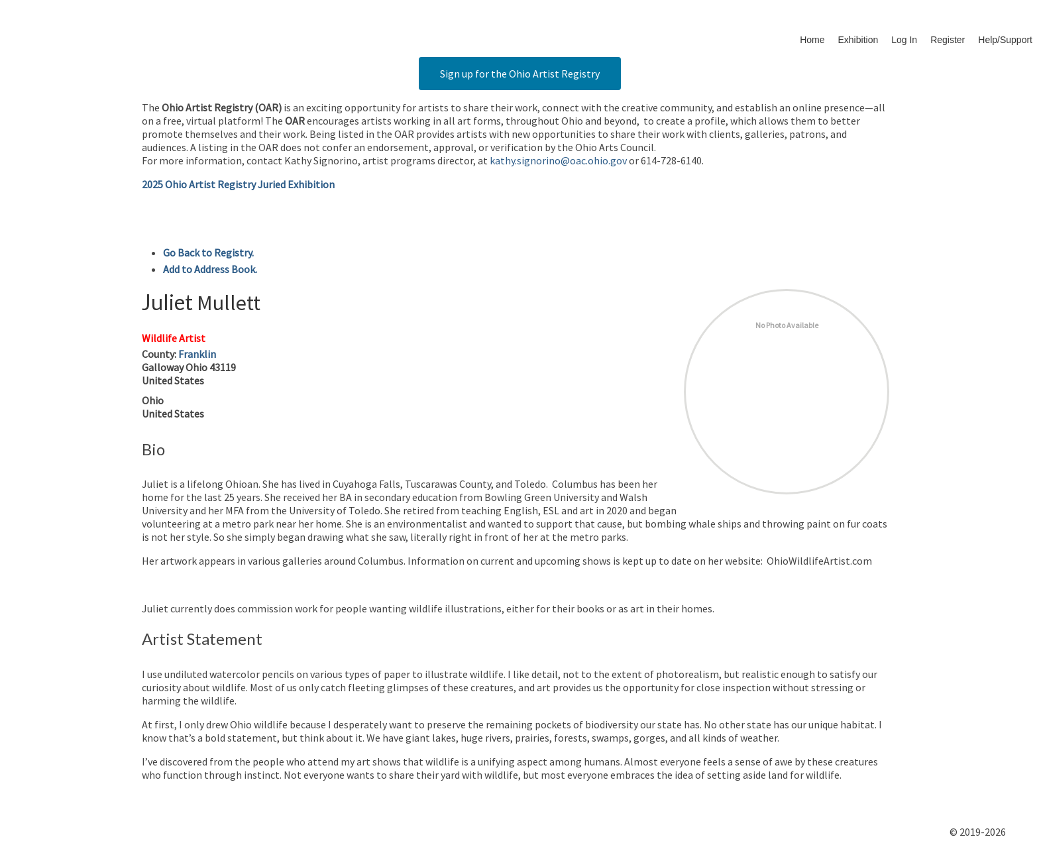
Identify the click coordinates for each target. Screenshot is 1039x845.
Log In (904, 39)
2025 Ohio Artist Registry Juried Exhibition (238, 184)
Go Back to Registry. (208, 252)
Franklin (197, 354)
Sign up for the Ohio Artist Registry (520, 73)
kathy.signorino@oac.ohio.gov (558, 160)
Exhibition (858, 39)
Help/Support (1005, 39)
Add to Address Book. (210, 269)
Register (947, 39)
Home (812, 39)
